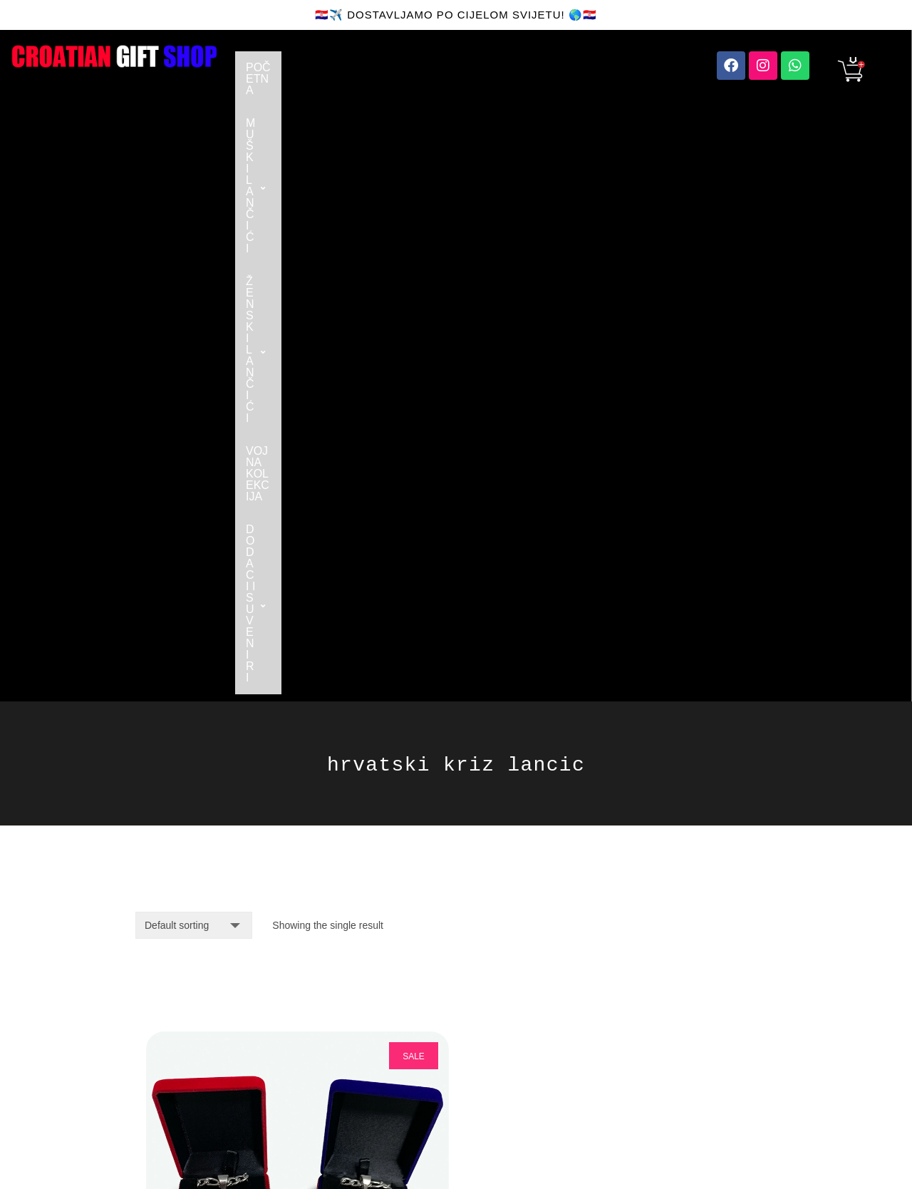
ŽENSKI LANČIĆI (496, 67)
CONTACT (321, 974)
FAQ (305, 1019)
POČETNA (273, 67)
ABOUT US (323, 997)
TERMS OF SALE (337, 1099)
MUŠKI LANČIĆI (372, 67)
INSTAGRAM (486, 997)
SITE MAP (480, 1054)
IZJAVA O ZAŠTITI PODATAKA (500, 1105)
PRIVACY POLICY (498, 1077)
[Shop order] (193, 352)
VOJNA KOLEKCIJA (621, 67)
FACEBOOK (484, 974)
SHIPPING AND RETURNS (334, 1048)
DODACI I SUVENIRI (307, 100)
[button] (371, 67)
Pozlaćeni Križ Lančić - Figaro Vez (276, 794)
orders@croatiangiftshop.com (212, 979)
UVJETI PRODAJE (340, 1077)
